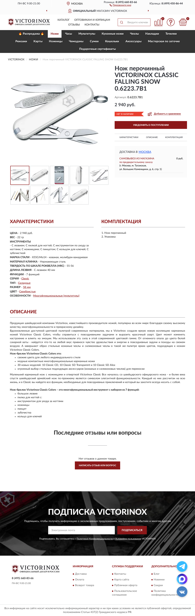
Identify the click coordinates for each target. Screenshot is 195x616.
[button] (120, 5)
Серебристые (27, 291)
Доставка (81, 574)
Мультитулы (86, 33)
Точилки (171, 33)
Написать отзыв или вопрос (97, 465)
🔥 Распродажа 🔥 (31, 33)
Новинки (159, 579)
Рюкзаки (21, 41)
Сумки (94, 41)
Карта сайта (121, 579)
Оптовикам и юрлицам (92, 20)
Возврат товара (84, 585)
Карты (38, 41)
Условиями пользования (128, 539)
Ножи (55, 33)
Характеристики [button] (128, 137)
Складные (24, 283)
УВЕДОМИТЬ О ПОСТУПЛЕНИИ (151, 125)
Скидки (158, 585)
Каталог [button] (64, 20)
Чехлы (134, 33)
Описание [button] (152, 137)
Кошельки (112, 41)
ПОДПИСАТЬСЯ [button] (132, 530)
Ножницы (55, 41)
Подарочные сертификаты (97, 49)
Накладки (152, 33)
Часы (68, 33)
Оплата (79, 579)
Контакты (92, 24)
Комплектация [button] (174, 137)
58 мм (27, 287)
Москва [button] (145, 152)
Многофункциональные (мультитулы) (56, 295)
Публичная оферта (125, 585)
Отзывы (74, 24)
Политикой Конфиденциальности (95, 539)
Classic (25, 278)
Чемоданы (76, 41)
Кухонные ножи (113, 33)
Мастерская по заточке (164, 41)
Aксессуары (133, 41)
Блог (157, 574)
